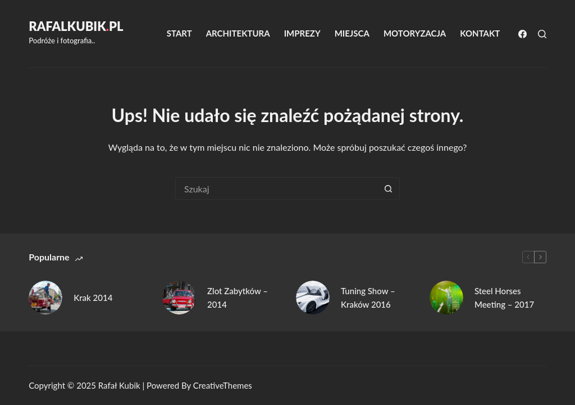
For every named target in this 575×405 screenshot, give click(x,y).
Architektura (238, 33)
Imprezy (302, 33)
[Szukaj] (542, 34)
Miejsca (352, 33)
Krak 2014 (93, 297)
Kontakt (480, 33)
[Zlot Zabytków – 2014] (179, 297)
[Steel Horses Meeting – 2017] (446, 297)
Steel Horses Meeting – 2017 (504, 298)
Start (179, 33)
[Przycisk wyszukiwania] (388, 188)
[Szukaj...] (276, 188)
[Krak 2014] (45, 297)
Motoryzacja (415, 33)
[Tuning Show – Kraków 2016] (313, 297)
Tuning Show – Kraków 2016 (368, 298)
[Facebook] (522, 34)
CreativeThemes (222, 385)
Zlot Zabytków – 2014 (237, 298)
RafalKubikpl (76, 26)
